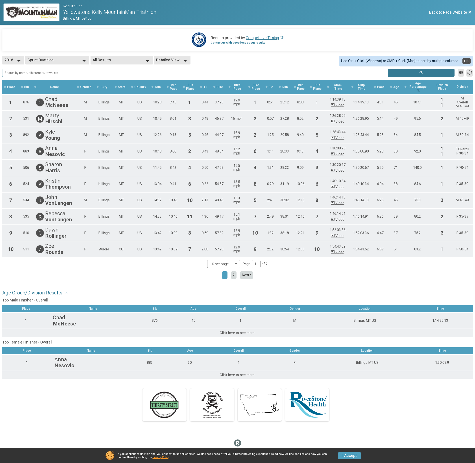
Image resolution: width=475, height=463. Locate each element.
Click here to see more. (237, 333)
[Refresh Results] (469, 73)
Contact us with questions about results (238, 42)
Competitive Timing (262, 38)
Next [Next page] (246, 275)
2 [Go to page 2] (234, 275)
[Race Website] (33, 12)
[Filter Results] (461, 73)
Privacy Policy (161, 457)
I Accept (349, 455)
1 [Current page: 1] (225, 275)
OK (466, 61)
